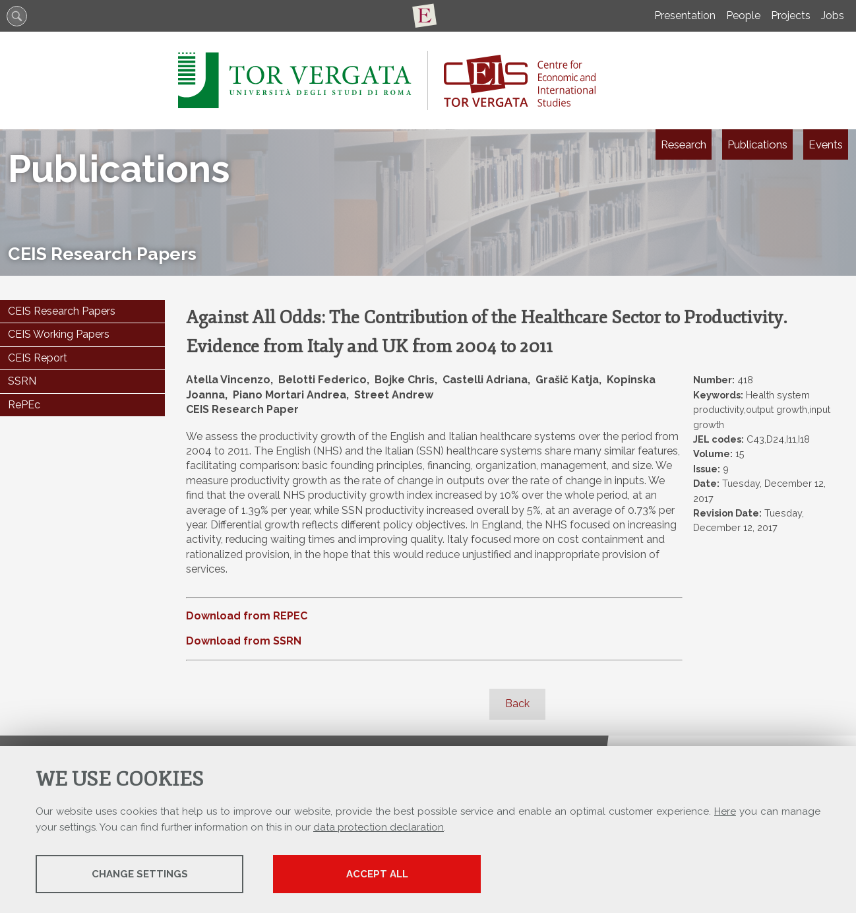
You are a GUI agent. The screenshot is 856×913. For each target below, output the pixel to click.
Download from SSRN (243, 641)
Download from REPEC (246, 616)
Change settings (140, 874)
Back (517, 703)
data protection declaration (378, 827)
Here (725, 811)
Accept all (377, 874)
